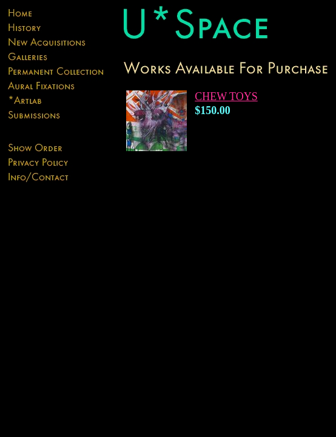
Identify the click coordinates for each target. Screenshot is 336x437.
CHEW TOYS (226, 96)
